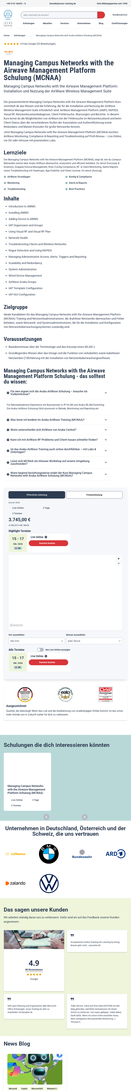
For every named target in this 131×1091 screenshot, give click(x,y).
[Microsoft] (12, 1088)
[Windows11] (52, 1088)
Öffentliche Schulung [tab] (36, 495)
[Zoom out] (118, 563)
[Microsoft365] (37, 1088)
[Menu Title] (49, 23)
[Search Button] (101, 15)
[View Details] (46, 537)
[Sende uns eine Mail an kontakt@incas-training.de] (61, 3)
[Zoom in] (118, 558)
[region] (65, 591)
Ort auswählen (16, 634)
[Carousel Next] (84, 817)
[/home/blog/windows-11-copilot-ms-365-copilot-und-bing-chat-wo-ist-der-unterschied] (34, 1069)
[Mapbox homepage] (16, 625)
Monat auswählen (75, 634)
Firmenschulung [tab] (94, 495)
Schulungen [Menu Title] (30, 23)
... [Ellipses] (31, 35)
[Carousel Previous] (46, 817)
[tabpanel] (65, 588)
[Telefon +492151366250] (15, 3)
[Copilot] (24, 1088)
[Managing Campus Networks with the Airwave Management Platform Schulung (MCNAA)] (28, 782)
